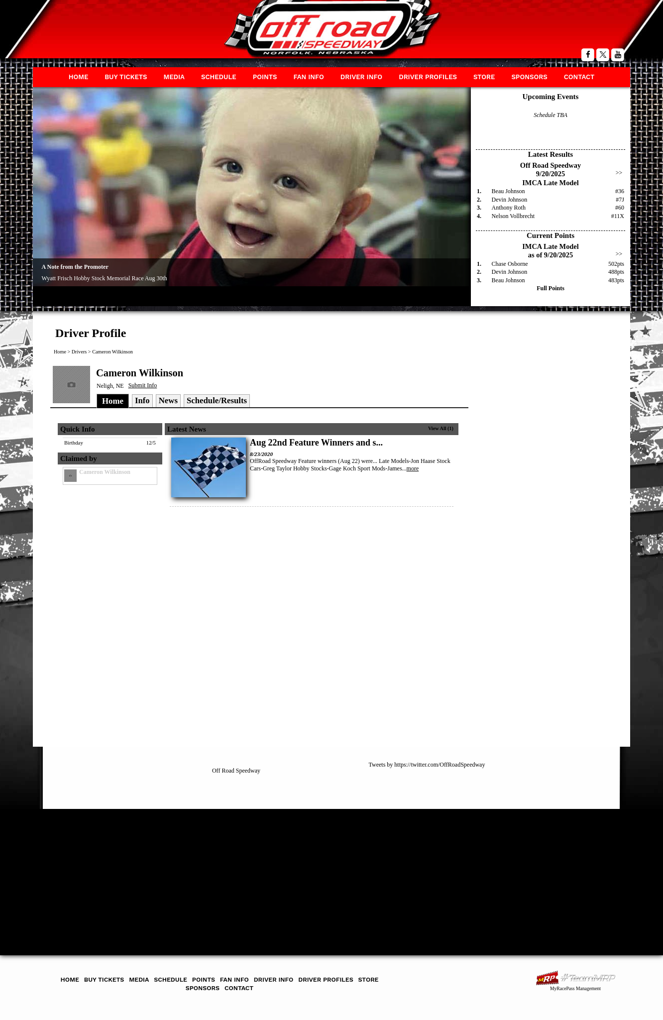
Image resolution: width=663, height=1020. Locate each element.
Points (265, 77)
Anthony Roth (509, 207)
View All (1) (440, 428)
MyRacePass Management (575, 988)
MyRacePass (575, 978)
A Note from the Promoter (75, 266)
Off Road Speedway (236, 770)
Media (174, 77)
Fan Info (308, 77)
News (168, 400)
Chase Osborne (510, 263)
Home (79, 77)
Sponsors (529, 77)
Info (142, 400)
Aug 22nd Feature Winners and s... (316, 443)
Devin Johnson (510, 199)
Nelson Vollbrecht (513, 216)
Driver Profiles (428, 77)
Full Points (550, 288)
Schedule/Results (217, 400)
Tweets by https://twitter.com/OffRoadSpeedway (427, 764)
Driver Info (361, 77)
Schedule (218, 77)
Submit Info (142, 385)
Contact (579, 77)
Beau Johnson (508, 191)
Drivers (79, 351)
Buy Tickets (126, 77)
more (413, 468)
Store (484, 77)
